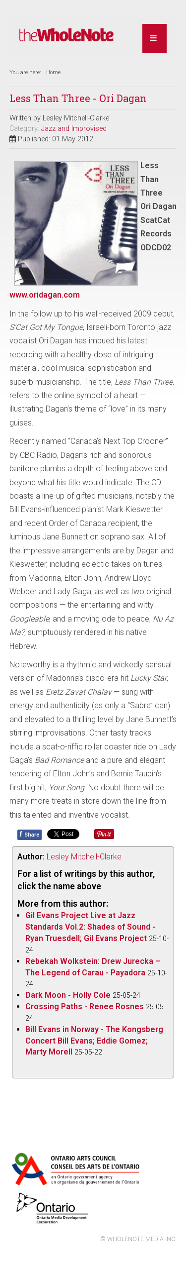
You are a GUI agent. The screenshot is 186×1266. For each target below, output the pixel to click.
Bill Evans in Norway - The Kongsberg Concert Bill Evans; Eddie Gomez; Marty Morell (94, 1041)
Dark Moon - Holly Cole (68, 995)
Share (29, 834)
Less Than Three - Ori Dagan (78, 98)
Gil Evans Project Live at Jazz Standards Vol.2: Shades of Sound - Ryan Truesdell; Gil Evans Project (90, 927)
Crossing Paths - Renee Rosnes (84, 1006)
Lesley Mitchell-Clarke (84, 856)
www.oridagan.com (44, 295)
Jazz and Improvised (74, 128)
